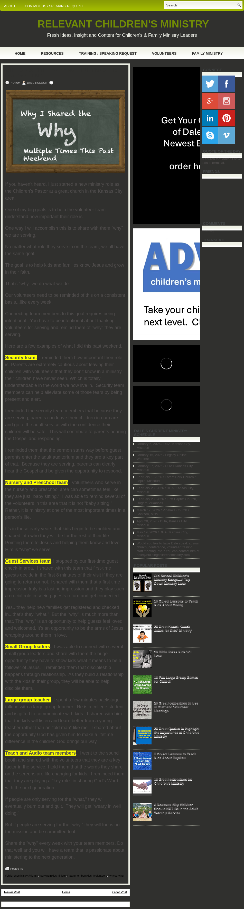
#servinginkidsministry (52, 875)
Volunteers (164, 53)
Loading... (209, 231)
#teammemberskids (79, 875)
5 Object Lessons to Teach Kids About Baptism (175, 755)
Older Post (119, 892)
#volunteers (99, 875)
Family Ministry (207, 53)
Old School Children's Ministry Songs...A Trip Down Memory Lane (172, 579)
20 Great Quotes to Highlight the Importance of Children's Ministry (176, 732)
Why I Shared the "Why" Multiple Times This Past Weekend (61, 73)
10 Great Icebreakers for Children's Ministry (173, 781)
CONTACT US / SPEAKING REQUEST (54, 6)
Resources (52, 53)
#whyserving (116, 875)
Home (20, 53)
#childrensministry (16, 875)
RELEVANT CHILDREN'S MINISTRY (123, 24)
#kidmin (33, 875)
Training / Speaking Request (108, 53)
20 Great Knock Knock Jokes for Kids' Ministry (173, 628)
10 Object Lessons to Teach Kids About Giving (176, 603)
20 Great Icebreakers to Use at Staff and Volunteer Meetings (176, 706)
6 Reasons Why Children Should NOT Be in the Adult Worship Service (176, 808)
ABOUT (10, 6)
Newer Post (12, 892)
